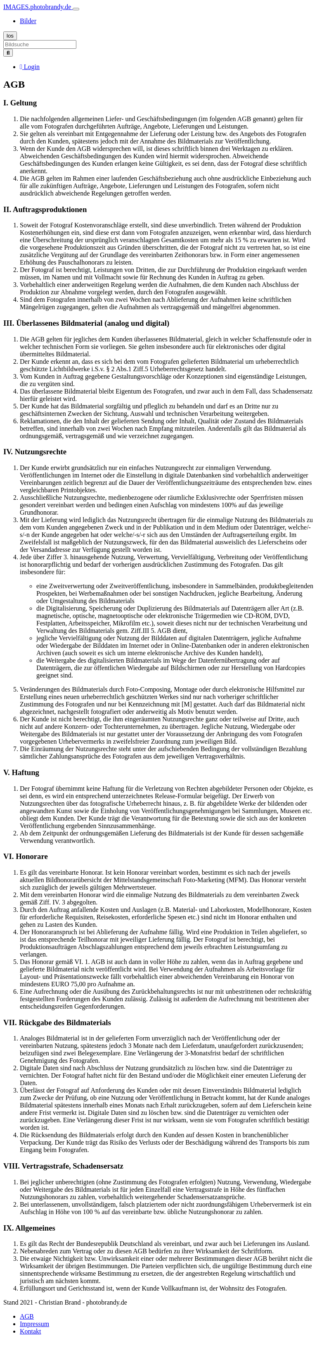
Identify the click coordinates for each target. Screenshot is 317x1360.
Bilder (28, 20)
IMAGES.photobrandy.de (38, 6)
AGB (27, 1316)
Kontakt (30, 1331)
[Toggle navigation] (76, 9)
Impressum (34, 1323)
